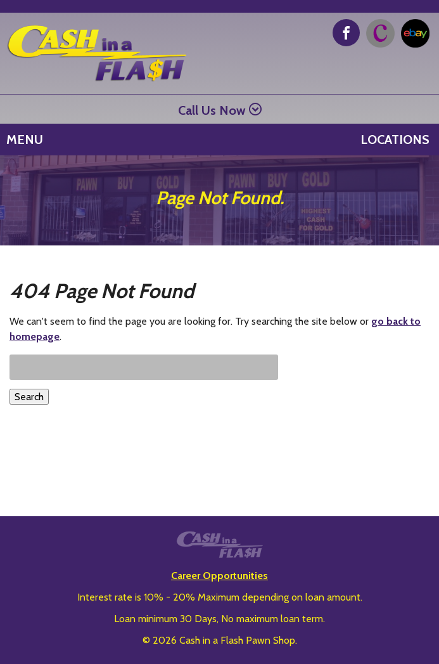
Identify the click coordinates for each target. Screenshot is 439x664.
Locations (394, 139)
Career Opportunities (219, 576)
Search (29, 397)
